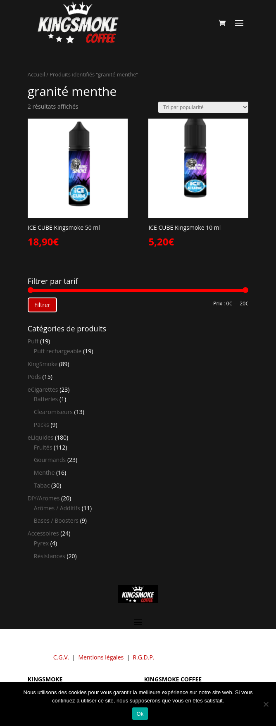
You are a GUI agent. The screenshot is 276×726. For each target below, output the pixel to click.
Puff (33, 341)
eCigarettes (43, 389)
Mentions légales (101, 657)
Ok (139, 714)
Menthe (44, 472)
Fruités (43, 447)
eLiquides (41, 437)
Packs (41, 424)
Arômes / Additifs (57, 508)
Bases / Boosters (56, 520)
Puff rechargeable (58, 351)
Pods (34, 377)
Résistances (49, 556)
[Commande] (203, 107)
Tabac (42, 485)
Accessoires (43, 533)
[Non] (266, 704)
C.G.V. (61, 657)
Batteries (46, 399)
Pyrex (41, 543)
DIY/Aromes (44, 498)
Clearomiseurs (53, 412)
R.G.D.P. (143, 657)
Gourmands (50, 460)
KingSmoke (43, 364)
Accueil (36, 74)
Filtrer (42, 305)
